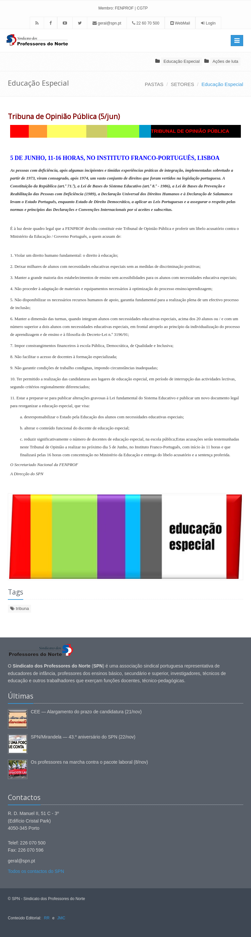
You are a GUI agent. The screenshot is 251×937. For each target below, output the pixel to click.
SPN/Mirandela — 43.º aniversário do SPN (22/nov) (83, 736)
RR (46, 918)
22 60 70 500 (145, 23)
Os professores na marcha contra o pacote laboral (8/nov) (89, 762)
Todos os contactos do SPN (36, 871)
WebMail (180, 23)
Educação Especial (181, 61)
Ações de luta (225, 61)
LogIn (211, 23)
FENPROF (124, 8)
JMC (61, 918)
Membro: (106, 8)
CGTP (142, 8)
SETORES (182, 84)
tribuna (19, 608)
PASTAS (154, 84)
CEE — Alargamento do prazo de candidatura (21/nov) (86, 711)
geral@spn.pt (106, 23)
